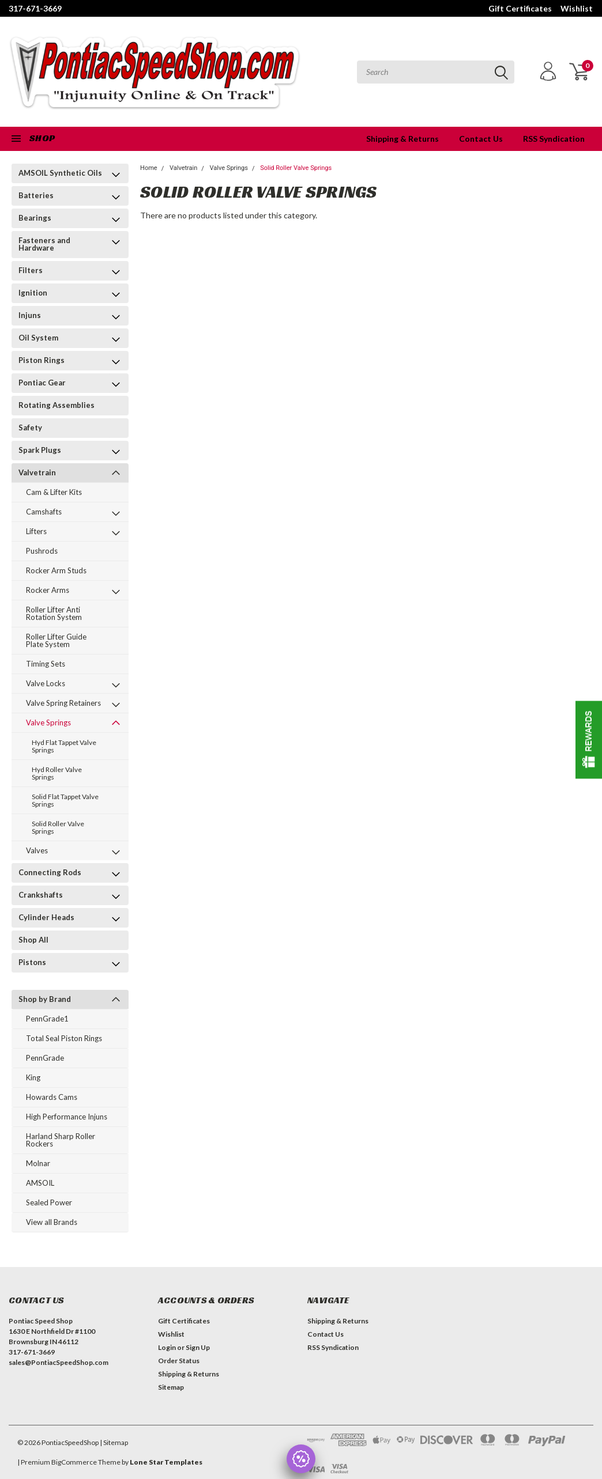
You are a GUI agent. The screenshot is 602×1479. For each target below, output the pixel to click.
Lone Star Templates (166, 1462)
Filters (30, 270)
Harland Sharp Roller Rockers (60, 1140)
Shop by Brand (44, 999)
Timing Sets (45, 663)
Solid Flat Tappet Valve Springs (65, 800)
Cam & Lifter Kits (54, 492)
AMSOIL (40, 1182)
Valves (37, 850)
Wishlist (576, 8)
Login (167, 1347)
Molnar (38, 1163)
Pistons (32, 962)
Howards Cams (51, 1097)
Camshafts (44, 511)
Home (148, 168)
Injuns (29, 315)
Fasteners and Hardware (44, 244)
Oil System (38, 337)
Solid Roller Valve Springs (58, 827)
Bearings (34, 217)
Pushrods (42, 550)
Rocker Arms (47, 590)
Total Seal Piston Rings (64, 1038)
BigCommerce (74, 1462)
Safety (30, 427)
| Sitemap (114, 1442)
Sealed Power (49, 1202)
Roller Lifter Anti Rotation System (54, 613)
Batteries (36, 195)
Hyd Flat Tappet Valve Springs (64, 746)
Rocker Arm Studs (56, 570)
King (33, 1077)
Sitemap (171, 1387)
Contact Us (481, 138)
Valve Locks (45, 683)
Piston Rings (41, 360)
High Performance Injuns (66, 1116)
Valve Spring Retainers (63, 703)
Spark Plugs (39, 450)
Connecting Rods (49, 872)
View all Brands (51, 1222)
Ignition (32, 292)
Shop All (33, 939)
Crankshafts (40, 894)
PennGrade (45, 1057)
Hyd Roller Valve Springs (57, 773)
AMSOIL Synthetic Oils (60, 172)
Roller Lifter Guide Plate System (56, 640)
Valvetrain (37, 472)
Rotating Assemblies (56, 405)
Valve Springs (48, 722)
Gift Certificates (520, 8)
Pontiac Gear (42, 382)
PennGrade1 (47, 1018)
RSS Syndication (554, 138)
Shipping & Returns (402, 138)
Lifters (36, 531)
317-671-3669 (35, 8)
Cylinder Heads (46, 917)
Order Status (179, 1360)
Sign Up (198, 1347)
